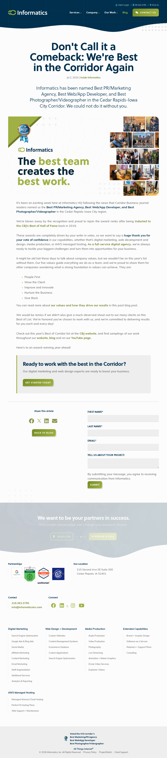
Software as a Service (137, 642)
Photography (95, 647)
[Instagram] (73, 605)
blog (52, 338)
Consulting (132, 653)
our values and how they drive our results (79, 305)
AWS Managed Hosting (21, 693)
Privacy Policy (90, 752)
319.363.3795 (139, 4)
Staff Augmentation (21, 670)
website (42, 338)
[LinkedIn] (46, 421)
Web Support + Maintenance (25, 711)
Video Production (97, 642)
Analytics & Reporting (22, 681)
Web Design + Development (61, 629)
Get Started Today (38, 382)
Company (92, 12)
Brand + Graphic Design (138, 636)
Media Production (95, 629)
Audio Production (97, 636)
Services (74, 12)
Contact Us (146, 12)
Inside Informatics (90, 78)
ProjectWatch (105, 752)
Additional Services (21, 676)
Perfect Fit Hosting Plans (23, 705)
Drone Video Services (99, 664)
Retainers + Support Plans (139, 647)
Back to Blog (43, 432)
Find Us (154, 4)
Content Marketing (20, 658)
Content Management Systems (63, 642)
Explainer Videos (97, 670)
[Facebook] (31, 421)
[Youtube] (81, 605)
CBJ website (88, 333)
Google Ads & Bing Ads (23, 642)
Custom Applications (58, 653)
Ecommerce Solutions (59, 647)
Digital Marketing (18, 629)
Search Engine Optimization (25, 636)
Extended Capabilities (135, 629)
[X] (39, 421)
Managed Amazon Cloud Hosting (27, 700)
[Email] (54, 421)
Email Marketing (19, 664)
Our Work (110, 12)
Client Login (122, 4)
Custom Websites (57, 636)
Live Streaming (96, 653)
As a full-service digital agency (109, 244)
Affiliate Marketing (20, 653)
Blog (125, 12)
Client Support (121, 752)
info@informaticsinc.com (27, 607)
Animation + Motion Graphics (102, 658)
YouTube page (81, 338)
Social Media (18, 647)
